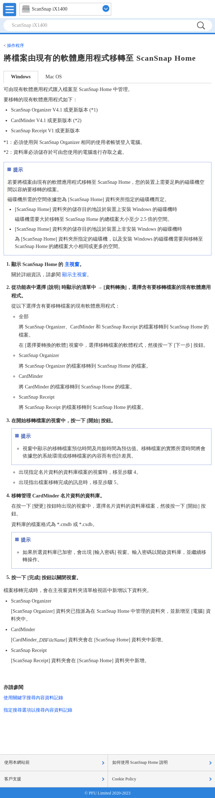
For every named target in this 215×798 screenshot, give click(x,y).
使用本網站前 (17, 762)
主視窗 (72, 264)
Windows (21, 76)
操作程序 (15, 45)
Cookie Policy (124, 778)
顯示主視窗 (74, 274)
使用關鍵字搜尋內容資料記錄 (33, 697)
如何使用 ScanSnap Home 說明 (140, 762)
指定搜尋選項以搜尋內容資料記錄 (38, 710)
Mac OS (54, 76)
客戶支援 (12, 778)
